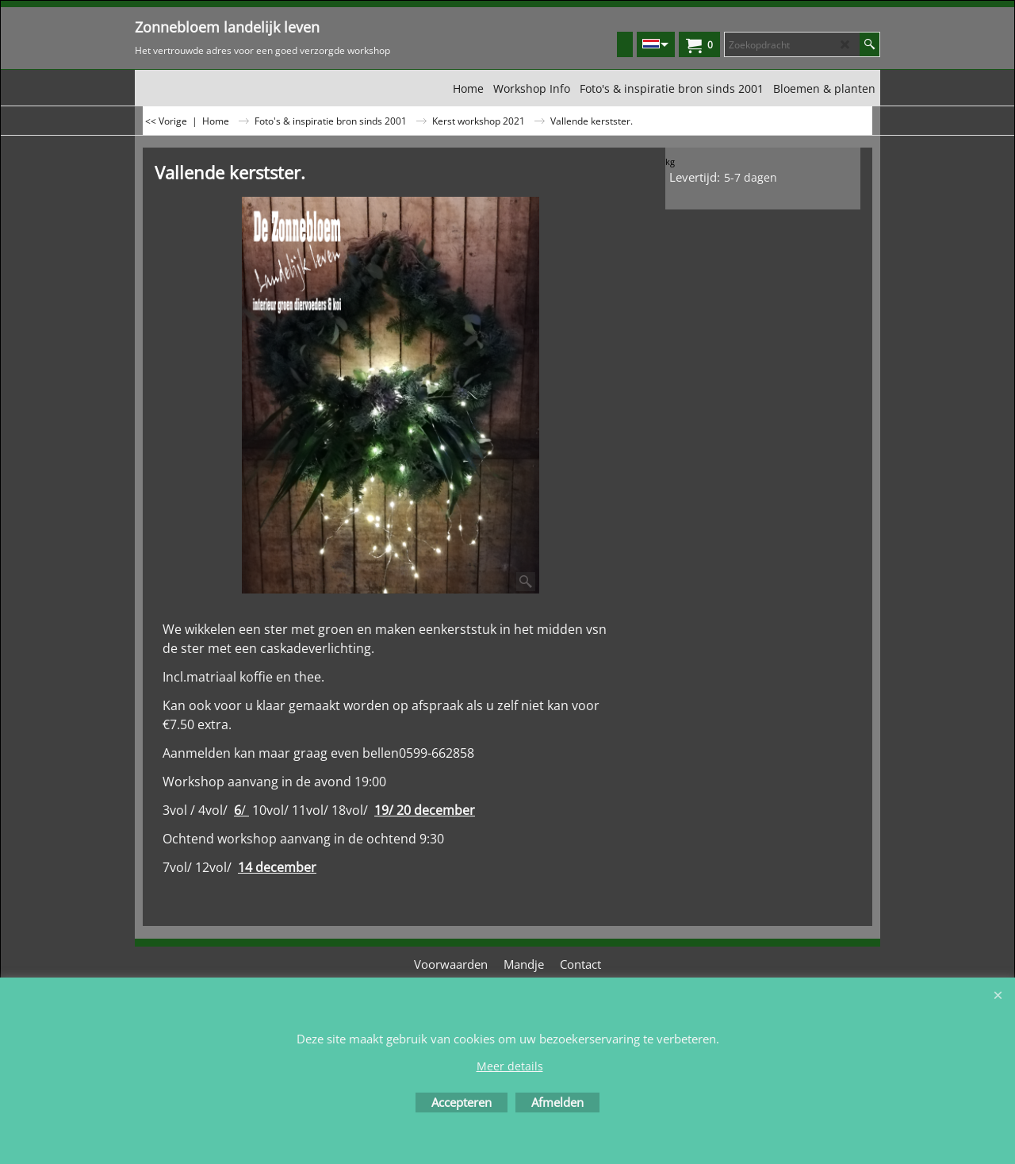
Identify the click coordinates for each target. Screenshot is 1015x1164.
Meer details (510, 1066)
